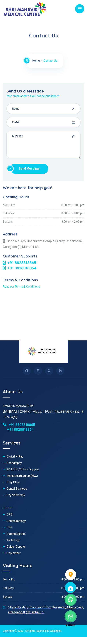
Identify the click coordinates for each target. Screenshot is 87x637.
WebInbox (55, 630)
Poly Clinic (13, 482)
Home (36, 60)
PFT (9, 508)
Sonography (14, 463)
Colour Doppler (16, 546)
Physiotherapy (16, 495)
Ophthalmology (16, 521)
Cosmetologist (16, 533)
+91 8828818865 (19, 262)
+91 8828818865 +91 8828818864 (19, 427)
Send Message (25, 168)
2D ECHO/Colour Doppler (23, 469)
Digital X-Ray (15, 456)
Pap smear (14, 553)
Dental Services (17, 488)
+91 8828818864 (19, 268)
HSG (9, 527)
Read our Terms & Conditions (21, 286)
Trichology (13, 540)
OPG (9, 514)
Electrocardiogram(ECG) (22, 475)
